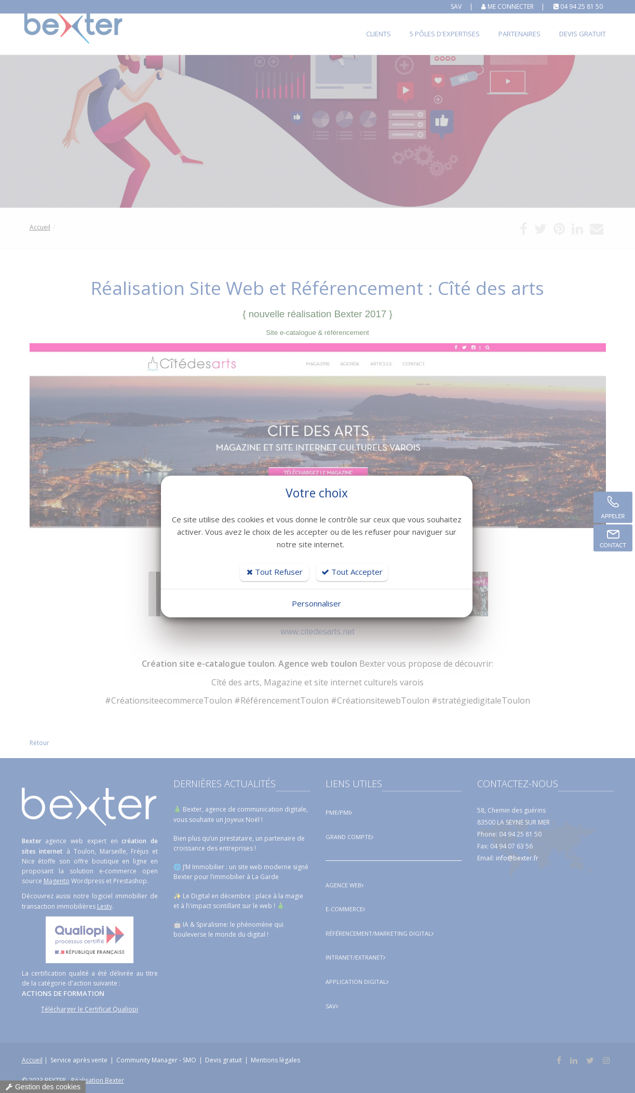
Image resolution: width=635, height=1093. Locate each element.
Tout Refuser (275, 571)
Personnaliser (316, 603)
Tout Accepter (352, 571)
